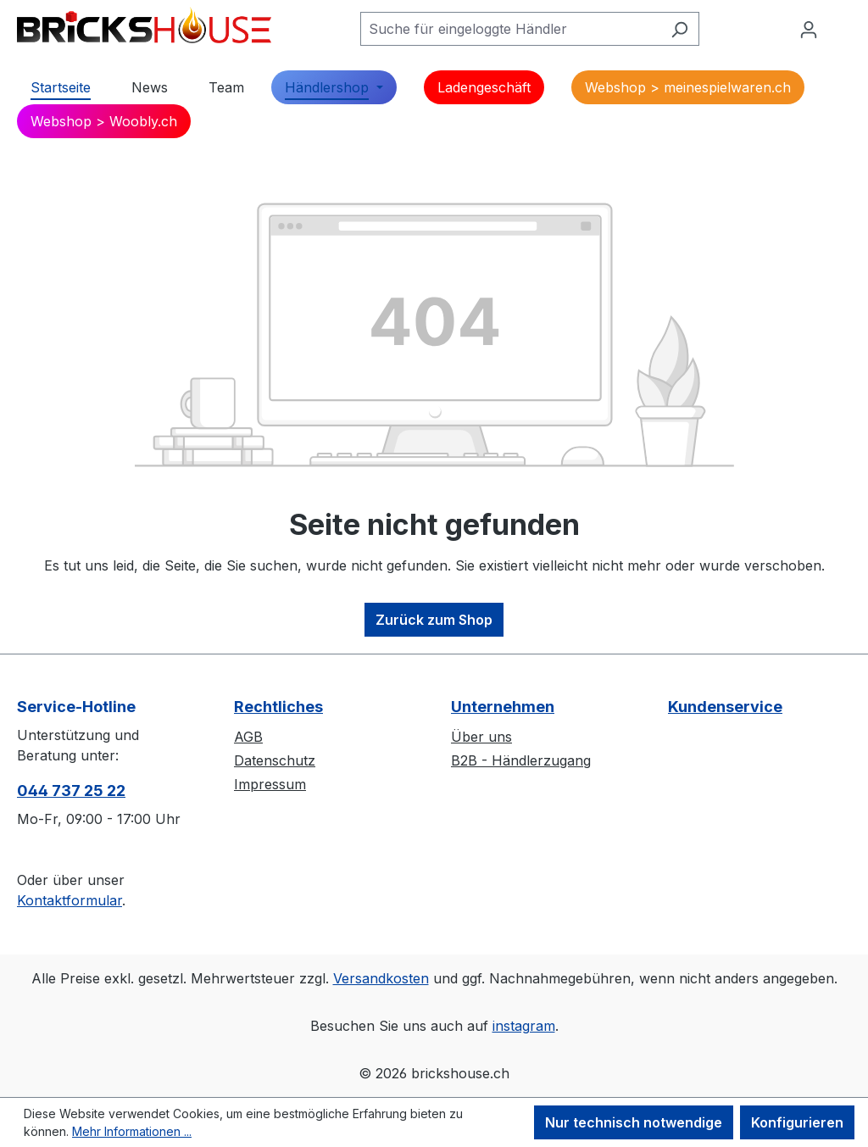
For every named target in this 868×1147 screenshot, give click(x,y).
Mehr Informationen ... (132, 1131)
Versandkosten (381, 978)
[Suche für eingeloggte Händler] (510, 29)
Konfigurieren (797, 1122)
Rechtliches (278, 706)
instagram (523, 1025)
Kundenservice (725, 706)
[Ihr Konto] (808, 29)
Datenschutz (274, 760)
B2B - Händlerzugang (521, 760)
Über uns (481, 736)
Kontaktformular (69, 900)
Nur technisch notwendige (633, 1122)
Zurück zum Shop (434, 619)
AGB (248, 736)
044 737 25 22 (71, 790)
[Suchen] (679, 29)
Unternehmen (502, 706)
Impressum (270, 784)
